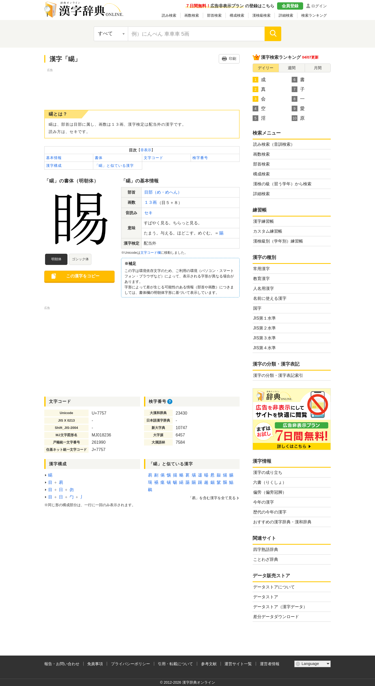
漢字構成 (54, 165)
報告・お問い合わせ (61, 664)
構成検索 (237, 15)
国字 (257, 308)
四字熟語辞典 (265, 549)
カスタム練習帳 (267, 231)
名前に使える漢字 (269, 298)
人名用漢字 (263, 288)
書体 (99, 158)
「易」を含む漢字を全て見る (212, 498)
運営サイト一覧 (238, 664)
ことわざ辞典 (265, 559)
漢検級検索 (261, 15)
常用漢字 (261, 268)
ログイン (319, 6)
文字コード (153, 158)
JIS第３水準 (264, 338)
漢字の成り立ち (267, 472)
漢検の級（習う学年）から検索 (282, 184)
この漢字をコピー (82, 276)
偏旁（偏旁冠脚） (269, 492)
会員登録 (290, 6)
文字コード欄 (150, 253)
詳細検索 (286, 15)
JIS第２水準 (264, 328)
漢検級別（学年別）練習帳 (278, 241)
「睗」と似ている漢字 (114, 165)
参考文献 (209, 664)
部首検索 (214, 15)
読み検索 (169, 15)
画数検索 (191, 15)
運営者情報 (269, 664)
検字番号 (200, 158)
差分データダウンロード (276, 616)
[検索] (273, 34)
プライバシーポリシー (130, 664)
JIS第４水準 (264, 348)
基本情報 (54, 158)
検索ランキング (314, 15)
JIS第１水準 (264, 318)
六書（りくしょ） (269, 482)
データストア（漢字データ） (280, 607)
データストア (265, 597)
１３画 (150, 202)
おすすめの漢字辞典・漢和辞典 (282, 522)
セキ (148, 213)
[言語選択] (312, 663)
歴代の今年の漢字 (269, 512)
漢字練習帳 (263, 221)
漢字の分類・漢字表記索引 (278, 375)
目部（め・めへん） (163, 192)
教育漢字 (261, 278)
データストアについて (274, 587)
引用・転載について (175, 664)
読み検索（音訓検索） (274, 144)
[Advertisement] (142, 84)
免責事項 (95, 664)
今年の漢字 (263, 502)
